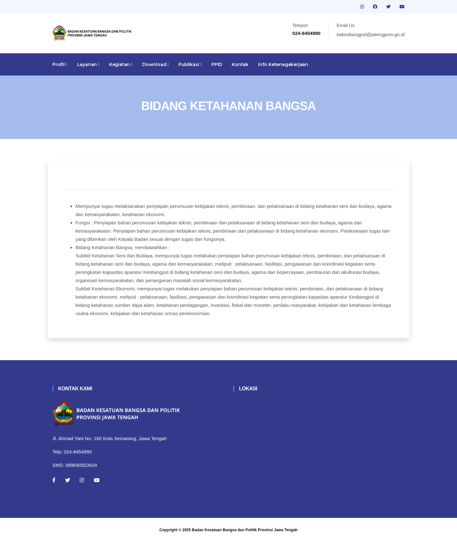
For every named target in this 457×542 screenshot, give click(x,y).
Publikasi (190, 64)
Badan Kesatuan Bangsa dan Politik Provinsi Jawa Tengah (245, 530)
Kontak (240, 64)
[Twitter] (67, 480)
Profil (60, 64)
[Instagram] (82, 480)
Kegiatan (121, 64)
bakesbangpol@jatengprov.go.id (371, 34)
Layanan (88, 64)
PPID (216, 64)
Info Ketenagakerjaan (283, 64)
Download (155, 64)
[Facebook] (54, 480)
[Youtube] (97, 480)
